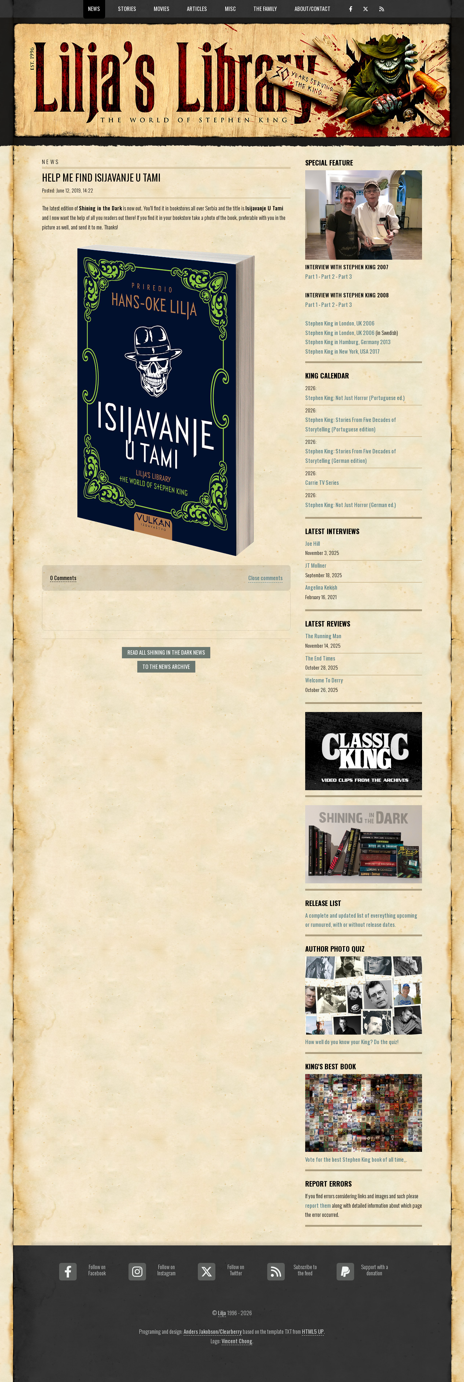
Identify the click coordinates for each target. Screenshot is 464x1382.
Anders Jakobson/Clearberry (213, 1331)
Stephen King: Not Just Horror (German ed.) (350, 505)
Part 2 (328, 276)
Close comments (265, 578)
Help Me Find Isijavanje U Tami (101, 177)
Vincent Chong (237, 1341)
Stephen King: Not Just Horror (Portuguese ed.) (354, 397)
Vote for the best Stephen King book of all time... (356, 1159)
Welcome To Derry (324, 680)
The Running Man (323, 636)
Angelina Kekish (321, 587)
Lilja (222, 1313)
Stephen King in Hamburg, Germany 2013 (348, 342)
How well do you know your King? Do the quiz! (351, 1042)
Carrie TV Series (322, 482)
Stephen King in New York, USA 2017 (342, 351)
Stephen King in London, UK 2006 (340, 323)
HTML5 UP (313, 1331)
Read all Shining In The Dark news (166, 652)
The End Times (320, 658)
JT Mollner (315, 565)
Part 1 (311, 276)
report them (318, 1205)
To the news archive (166, 666)
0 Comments (63, 578)
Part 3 (345, 276)
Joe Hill (312, 543)
